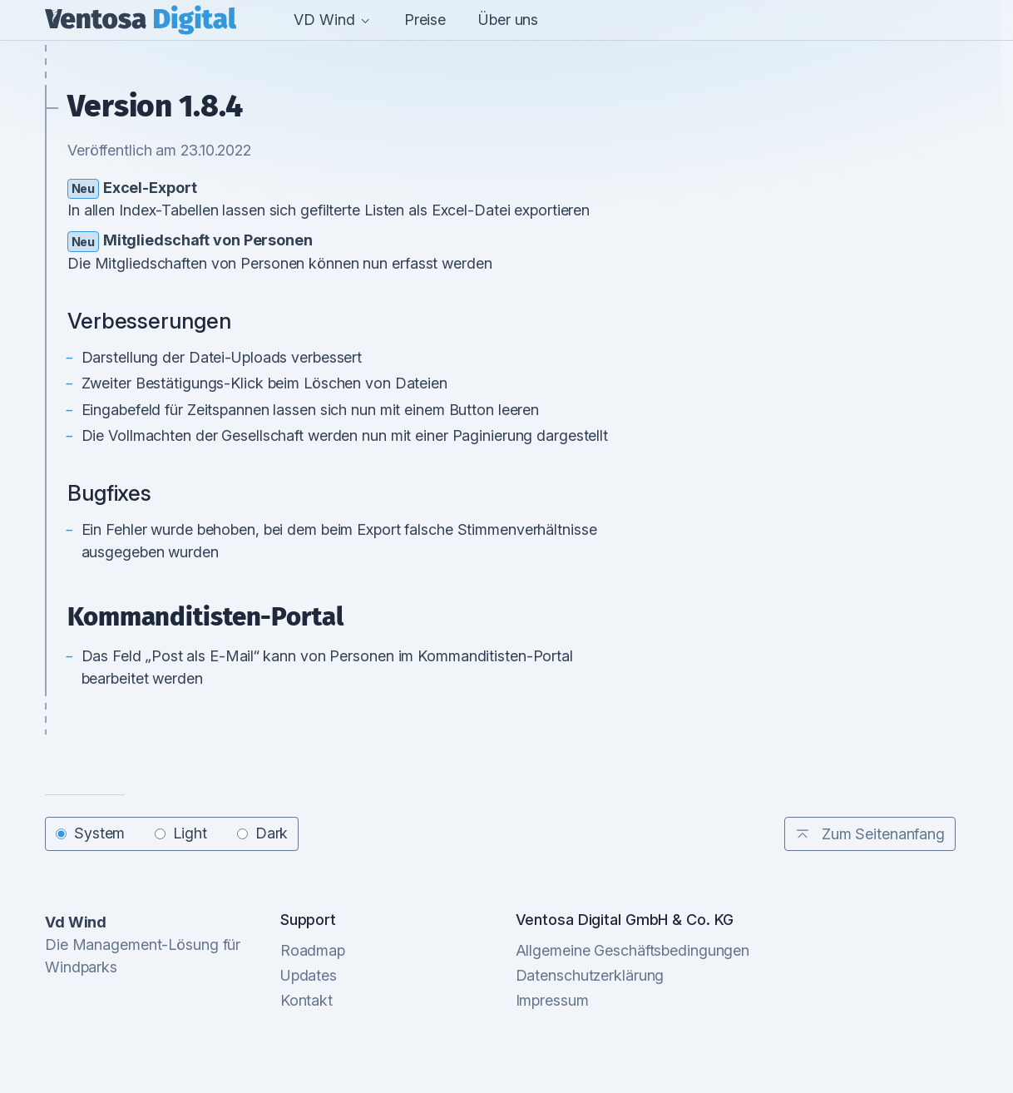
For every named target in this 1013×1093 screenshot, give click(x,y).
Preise (425, 19)
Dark (263, 834)
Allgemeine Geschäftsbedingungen (633, 950)
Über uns (508, 19)
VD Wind (332, 19)
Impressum (552, 1000)
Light (180, 834)
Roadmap (312, 950)
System (90, 834)
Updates (308, 975)
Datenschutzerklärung (590, 975)
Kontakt (306, 1000)
